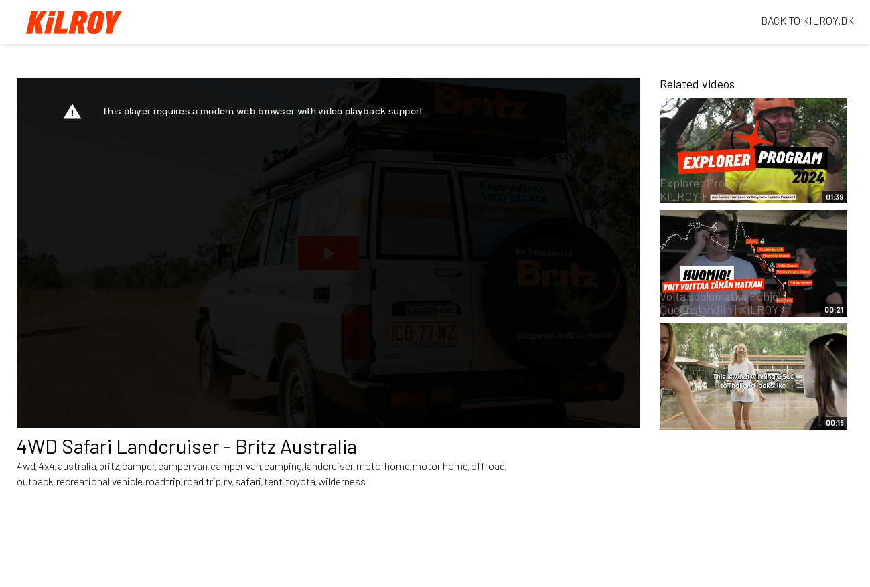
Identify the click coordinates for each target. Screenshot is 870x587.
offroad (488, 465)
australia (77, 465)
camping (283, 465)
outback (35, 481)
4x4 (46, 465)
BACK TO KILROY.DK (807, 20)
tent (273, 481)
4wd (26, 465)
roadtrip (163, 481)
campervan (183, 465)
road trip (202, 481)
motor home (440, 465)
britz (109, 465)
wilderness (342, 481)
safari (248, 481)
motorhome (383, 465)
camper (138, 465)
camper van (235, 465)
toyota (300, 481)
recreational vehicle (99, 481)
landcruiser (329, 465)
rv (228, 481)
